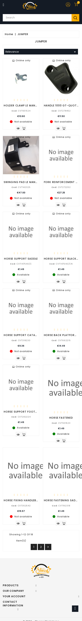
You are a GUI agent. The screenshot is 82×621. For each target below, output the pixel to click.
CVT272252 (61, 187)
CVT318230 (21, 340)
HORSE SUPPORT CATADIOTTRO (26, 335)
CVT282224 (21, 416)
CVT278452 (61, 110)
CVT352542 (21, 505)
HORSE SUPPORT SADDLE (21, 259)
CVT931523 (61, 423)
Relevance (41, 52)
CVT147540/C (21, 263)
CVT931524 (21, 110)
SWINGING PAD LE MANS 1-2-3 (25, 182)
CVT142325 (21, 187)
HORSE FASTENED (61, 418)
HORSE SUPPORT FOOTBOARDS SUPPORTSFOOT (37, 412)
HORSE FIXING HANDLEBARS (22, 500)
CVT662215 (61, 340)
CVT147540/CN (61, 263)
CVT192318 (61, 505)
